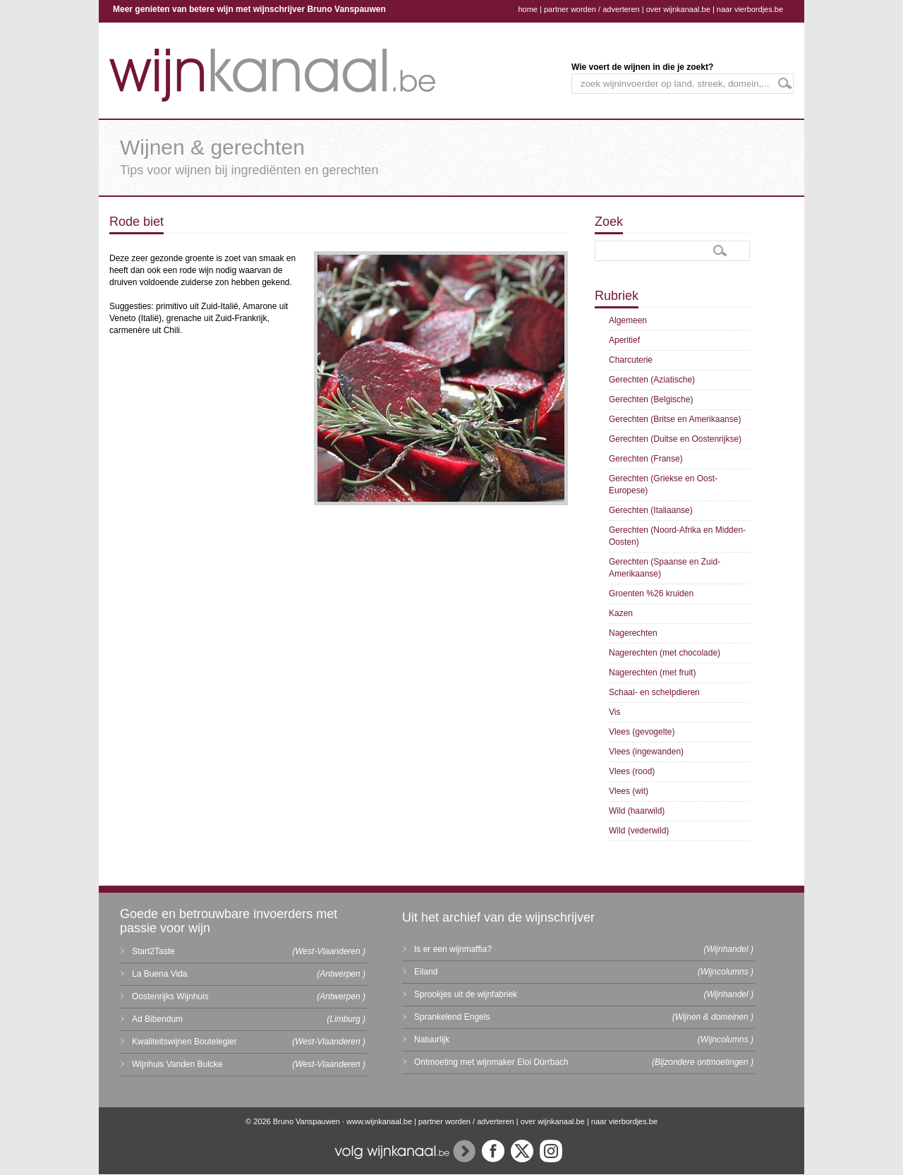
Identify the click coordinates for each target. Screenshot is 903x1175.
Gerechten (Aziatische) (652, 380)
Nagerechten (633, 633)
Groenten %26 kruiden (651, 593)
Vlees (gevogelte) (641, 732)
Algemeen (628, 320)
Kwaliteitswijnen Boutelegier (184, 1042)
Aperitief (624, 340)
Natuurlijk (431, 1039)
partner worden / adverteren (592, 9)
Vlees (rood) (632, 771)
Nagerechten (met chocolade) (664, 653)
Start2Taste (153, 951)
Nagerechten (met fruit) (652, 672)
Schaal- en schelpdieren (654, 692)
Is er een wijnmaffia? (453, 949)
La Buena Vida (160, 974)
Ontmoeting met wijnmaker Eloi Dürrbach (491, 1062)
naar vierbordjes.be (750, 9)
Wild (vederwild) (639, 831)
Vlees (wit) (628, 791)
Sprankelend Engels (452, 1017)
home (528, 9)
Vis (614, 712)
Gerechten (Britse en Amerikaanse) (675, 419)
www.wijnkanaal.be (379, 1121)
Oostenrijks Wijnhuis (170, 996)
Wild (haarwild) (637, 811)
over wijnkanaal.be (678, 9)
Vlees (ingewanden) (646, 752)
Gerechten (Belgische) (651, 399)
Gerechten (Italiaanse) (651, 510)
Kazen (621, 613)
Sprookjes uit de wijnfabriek (465, 994)
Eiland (425, 972)
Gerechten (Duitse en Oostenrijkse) (675, 439)
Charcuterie (631, 360)
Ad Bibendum (157, 1019)
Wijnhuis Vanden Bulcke (177, 1064)
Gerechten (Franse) (646, 459)
